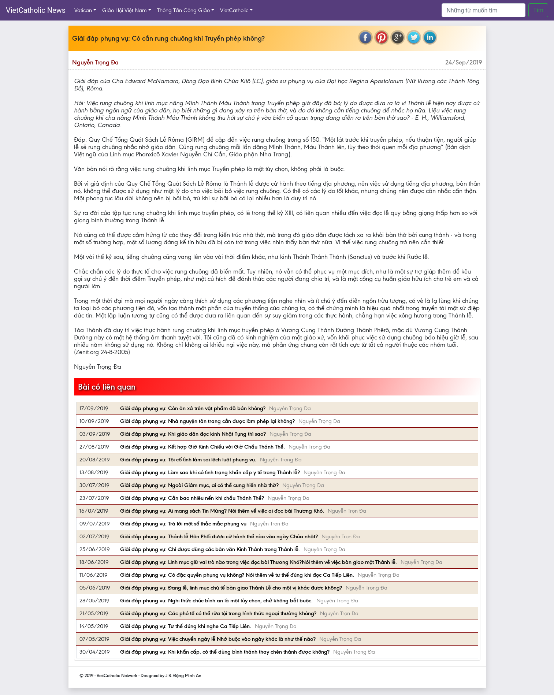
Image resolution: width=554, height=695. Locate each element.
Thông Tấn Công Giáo (183, 10)
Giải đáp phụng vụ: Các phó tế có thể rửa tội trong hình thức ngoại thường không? (218, 613)
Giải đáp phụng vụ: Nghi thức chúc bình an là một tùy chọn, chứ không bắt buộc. (216, 600)
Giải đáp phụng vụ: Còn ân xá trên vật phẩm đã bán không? (192, 408)
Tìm (538, 10)
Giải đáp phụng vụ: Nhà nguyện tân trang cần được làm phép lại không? (207, 421)
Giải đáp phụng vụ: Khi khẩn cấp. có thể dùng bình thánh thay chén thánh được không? (225, 651)
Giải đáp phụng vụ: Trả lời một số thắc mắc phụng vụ (183, 523)
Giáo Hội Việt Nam (124, 10)
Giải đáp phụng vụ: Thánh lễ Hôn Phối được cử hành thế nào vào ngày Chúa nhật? (219, 536)
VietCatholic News (36, 10)
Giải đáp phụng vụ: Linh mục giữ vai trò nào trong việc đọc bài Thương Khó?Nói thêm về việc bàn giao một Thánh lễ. (258, 562)
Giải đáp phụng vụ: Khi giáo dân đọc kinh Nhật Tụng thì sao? (193, 434)
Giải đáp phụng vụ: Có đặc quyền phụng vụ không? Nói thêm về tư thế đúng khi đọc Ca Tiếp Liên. (237, 575)
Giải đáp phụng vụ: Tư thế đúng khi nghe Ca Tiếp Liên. (185, 626)
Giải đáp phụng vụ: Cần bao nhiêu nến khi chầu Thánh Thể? (192, 498)
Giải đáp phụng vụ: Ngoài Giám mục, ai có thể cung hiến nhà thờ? (199, 485)
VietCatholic (234, 10)
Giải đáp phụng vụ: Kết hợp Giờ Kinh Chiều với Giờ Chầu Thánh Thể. (202, 446)
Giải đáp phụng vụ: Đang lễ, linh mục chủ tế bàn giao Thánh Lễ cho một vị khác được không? (231, 587)
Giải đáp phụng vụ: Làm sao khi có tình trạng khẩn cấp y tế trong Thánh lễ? (210, 472)
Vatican (83, 10)
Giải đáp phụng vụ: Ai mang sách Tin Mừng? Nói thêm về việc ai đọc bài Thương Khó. (222, 511)
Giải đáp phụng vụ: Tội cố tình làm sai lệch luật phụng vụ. (188, 459)
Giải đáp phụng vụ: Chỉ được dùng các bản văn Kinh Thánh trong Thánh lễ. (210, 549)
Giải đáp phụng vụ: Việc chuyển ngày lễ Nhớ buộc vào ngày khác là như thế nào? (218, 639)
